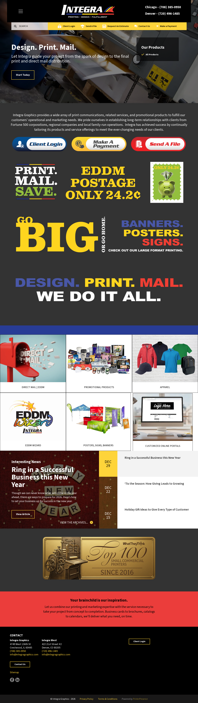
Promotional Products (99, 387)
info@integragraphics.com (24, 654)
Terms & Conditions (107, 699)
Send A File (91, 26)
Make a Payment (168, 26)
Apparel (165, 387)
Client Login (69, 26)
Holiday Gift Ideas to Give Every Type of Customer (157, 509)
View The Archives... (74, 522)
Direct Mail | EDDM (33, 387)
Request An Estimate (118, 26)
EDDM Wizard (35, 446)
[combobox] (33, 26)
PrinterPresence (140, 699)
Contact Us (144, 26)
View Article (23, 514)
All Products (152, 54)
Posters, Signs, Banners (108, 449)
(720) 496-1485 (169, 13)
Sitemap (14, 672)
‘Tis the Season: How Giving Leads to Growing (154, 483)
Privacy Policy (86, 699)
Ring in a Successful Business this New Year (42, 477)
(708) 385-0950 (170, 7)
